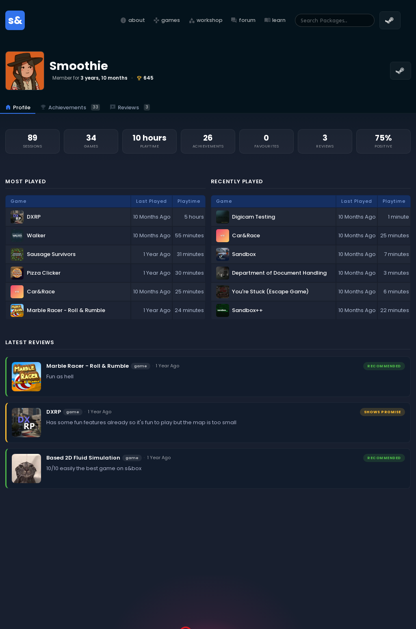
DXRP (53, 412)
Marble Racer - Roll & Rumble (87, 366)
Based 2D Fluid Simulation (83, 458)
